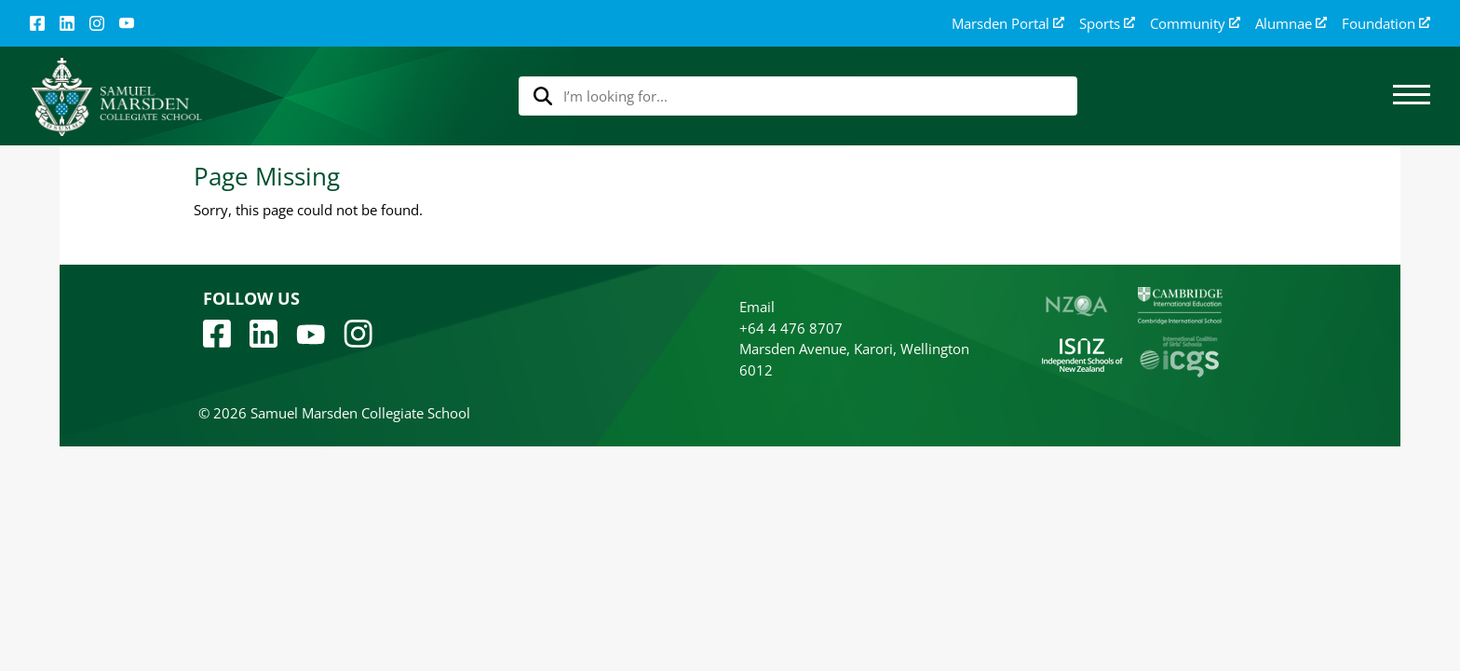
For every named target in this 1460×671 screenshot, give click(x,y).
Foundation (1386, 24)
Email (757, 306)
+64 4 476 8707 (791, 328)
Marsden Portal (1008, 24)
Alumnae (1291, 24)
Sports (1107, 24)
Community (1195, 24)
